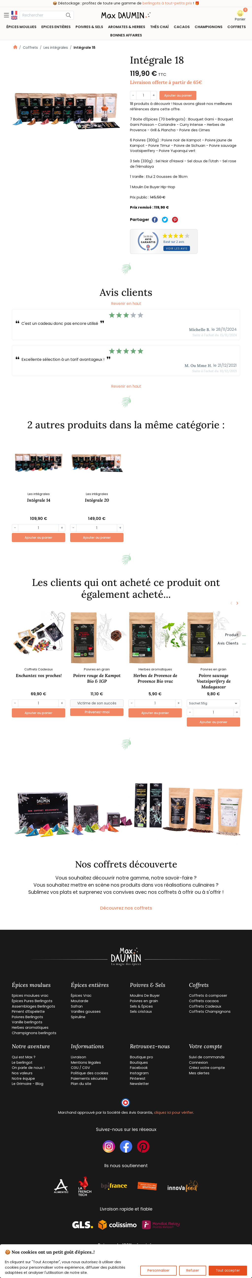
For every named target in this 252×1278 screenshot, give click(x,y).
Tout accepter (228, 1270)
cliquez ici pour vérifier (173, 1112)
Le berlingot (22, 1062)
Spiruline (78, 1016)
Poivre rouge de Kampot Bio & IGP (97, 678)
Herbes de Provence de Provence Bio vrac (155, 678)
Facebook (139, 1067)
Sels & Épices (141, 1006)
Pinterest (137, 1078)
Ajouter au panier (178, 95)
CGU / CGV (80, 1067)
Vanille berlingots (27, 1022)
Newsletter (139, 1083)
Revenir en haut (126, 303)
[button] (240, 15)
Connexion (198, 1062)
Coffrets (30, 47)
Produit (235, 635)
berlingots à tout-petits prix (167, 3)
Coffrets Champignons (210, 1011)
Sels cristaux (141, 1011)
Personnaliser (158, 1270)
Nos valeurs (22, 1073)
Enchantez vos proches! (39, 675)
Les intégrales (56, 47)
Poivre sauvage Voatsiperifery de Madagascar (214, 681)
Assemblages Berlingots (33, 1006)
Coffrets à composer (208, 995)
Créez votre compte (207, 1067)
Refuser (192, 1270)
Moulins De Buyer (145, 995)
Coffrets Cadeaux (205, 1006)
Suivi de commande (207, 1057)
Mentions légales (86, 1062)
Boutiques (139, 1062)
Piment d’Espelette (28, 1011)
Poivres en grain (144, 1000)
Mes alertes (199, 1073)
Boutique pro (141, 1057)
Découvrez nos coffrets (126, 908)
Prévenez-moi (97, 712)
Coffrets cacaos (204, 1000)
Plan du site (81, 1083)
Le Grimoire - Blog (27, 1083)
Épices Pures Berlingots (32, 1000)
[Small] (97, 703)
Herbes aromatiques (30, 1027)
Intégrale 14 (38, 500)
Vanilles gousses (86, 1011)
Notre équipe (23, 1078)
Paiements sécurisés (89, 1078)
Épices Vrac (81, 995)
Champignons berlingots (34, 1032)
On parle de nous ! (28, 1067)
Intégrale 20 (97, 500)
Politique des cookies (89, 1073)
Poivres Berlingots (27, 1016)
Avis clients (232, 643)
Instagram (139, 1073)
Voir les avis (176, 248)
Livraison (78, 1057)
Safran (77, 1006)
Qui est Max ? (23, 1057)
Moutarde (79, 1000)
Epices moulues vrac (30, 995)
